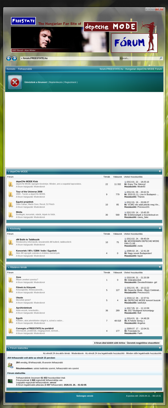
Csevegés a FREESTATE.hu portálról (35, 328)
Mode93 (141, 186)
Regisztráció (70, 82)
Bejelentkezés (56, 82)
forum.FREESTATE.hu (35, 58)
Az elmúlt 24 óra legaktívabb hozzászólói (104, 353)
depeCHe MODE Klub (27, 181)
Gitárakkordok (134, 280)
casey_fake (142, 217)
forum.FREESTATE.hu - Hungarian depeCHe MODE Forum (131, 69)
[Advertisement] (37, 130)
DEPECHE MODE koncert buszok (144, 300)
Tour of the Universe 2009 (29, 191)
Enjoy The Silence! (137, 184)
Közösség (15, 228)
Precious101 (143, 207)
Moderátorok (39, 187)
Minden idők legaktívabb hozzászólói (143, 353)
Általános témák (18, 267)
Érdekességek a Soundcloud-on (143, 215)
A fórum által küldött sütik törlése (109, 343)
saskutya (142, 302)
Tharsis (140, 197)
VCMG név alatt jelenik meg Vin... (144, 204)
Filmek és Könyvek (25, 287)
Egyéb (19, 318)
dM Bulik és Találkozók (28, 239)
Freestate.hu (134, 331)
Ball (139, 313)
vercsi (53, 382)
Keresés (11, 69)
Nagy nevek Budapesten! (140, 253)
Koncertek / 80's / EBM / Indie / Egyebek (36, 251)
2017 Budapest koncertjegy (141, 310)
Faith (140, 333)
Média (19, 212)
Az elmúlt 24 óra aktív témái (56, 353)
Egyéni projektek (24, 202)
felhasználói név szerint (67, 368)
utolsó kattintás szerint (44, 368)
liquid (140, 256)
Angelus (141, 323)
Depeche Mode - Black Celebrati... (144, 290)
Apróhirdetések (24, 308)
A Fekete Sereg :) (136, 321)
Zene (18, 277)
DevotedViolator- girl (147, 282)
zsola (140, 246)
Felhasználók (25, 69)
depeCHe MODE (19, 171)
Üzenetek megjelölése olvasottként (143, 343)
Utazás (19, 297)
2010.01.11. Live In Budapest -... (143, 194)
